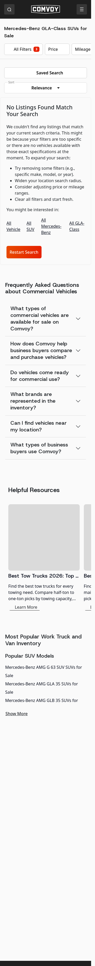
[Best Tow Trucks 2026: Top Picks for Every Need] (44, 557)
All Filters (23, 49)
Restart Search (24, 252)
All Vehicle (13, 226)
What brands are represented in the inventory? (33, 401)
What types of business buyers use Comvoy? (39, 448)
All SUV (30, 226)
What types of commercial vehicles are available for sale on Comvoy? (39, 318)
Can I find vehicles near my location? (38, 426)
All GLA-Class (76, 226)
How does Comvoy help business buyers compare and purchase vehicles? (41, 350)
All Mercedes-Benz (51, 226)
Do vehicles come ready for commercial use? (39, 375)
